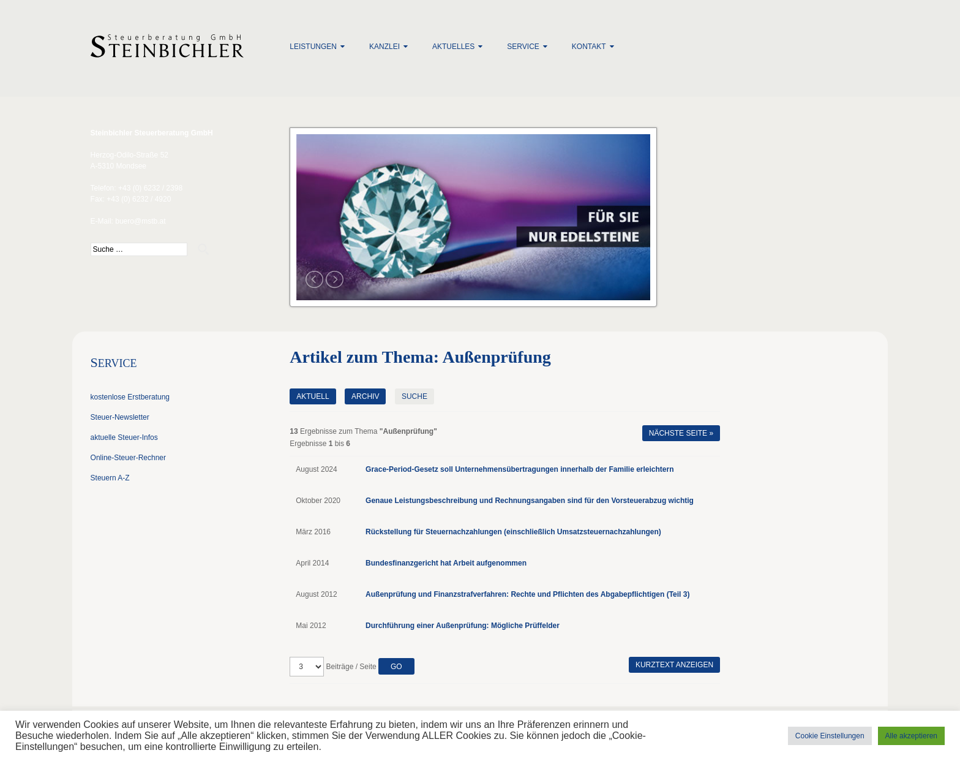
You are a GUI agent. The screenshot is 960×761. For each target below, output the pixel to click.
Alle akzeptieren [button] (911, 736)
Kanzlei (384, 46)
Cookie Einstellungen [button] (829, 736)
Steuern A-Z (110, 478)
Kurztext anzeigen (674, 665)
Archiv (365, 396)
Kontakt (589, 46)
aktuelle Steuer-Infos (124, 437)
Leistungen (313, 46)
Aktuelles (453, 46)
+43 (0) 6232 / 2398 (150, 188)
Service (523, 46)
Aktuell (312, 396)
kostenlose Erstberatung (130, 397)
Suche (414, 396)
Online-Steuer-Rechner (128, 457)
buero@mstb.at (140, 221)
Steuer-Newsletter (120, 417)
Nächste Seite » (681, 433)
